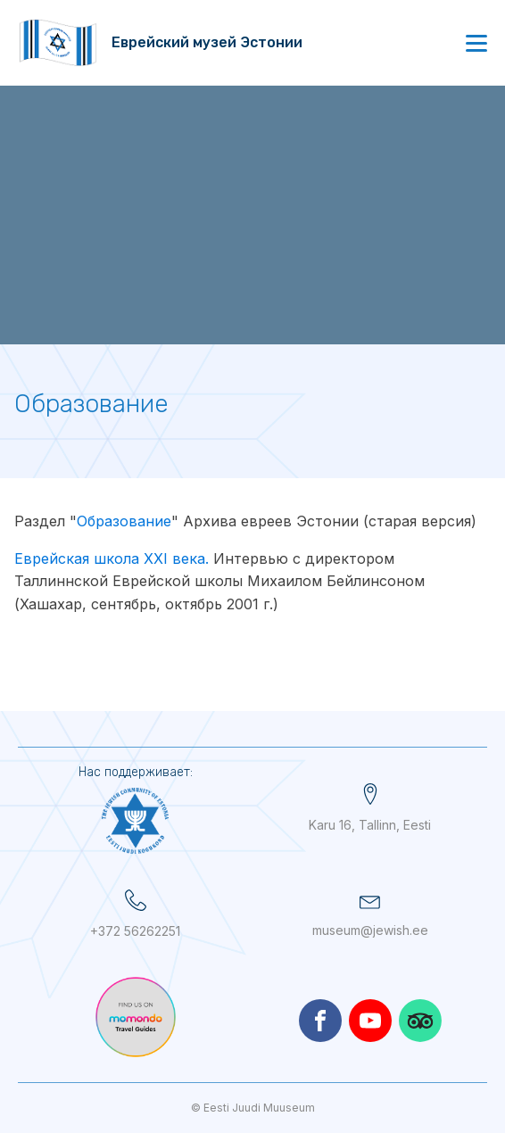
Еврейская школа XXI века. (111, 558)
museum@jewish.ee (370, 930)
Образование (124, 521)
